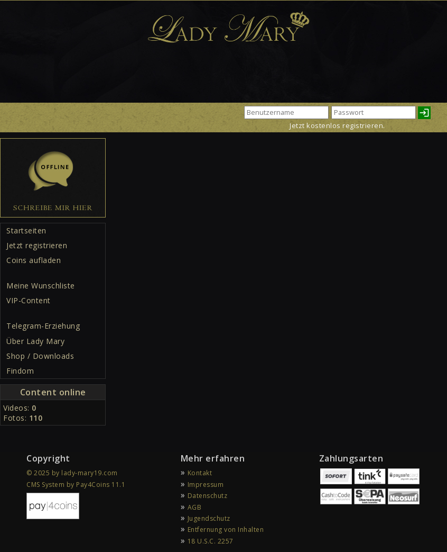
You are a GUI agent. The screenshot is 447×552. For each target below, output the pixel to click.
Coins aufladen (33, 260)
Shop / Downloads (40, 356)
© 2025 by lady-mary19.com (72, 472)
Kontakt (200, 472)
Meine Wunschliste (40, 285)
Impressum (206, 484)
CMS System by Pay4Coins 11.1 (75, 484)
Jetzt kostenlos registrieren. (337, 125)
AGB (195, 507)
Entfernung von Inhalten (226, 529)
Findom (20, 371)
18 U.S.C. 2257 (211, 541)
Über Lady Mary (35, 341)
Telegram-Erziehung (43, 326)
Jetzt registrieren (36, 245)
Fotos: (22, 418)
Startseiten (26, 230)
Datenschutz (208, 495)
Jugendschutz (209, 518)
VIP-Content (28, 300)
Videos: (19, 408)
